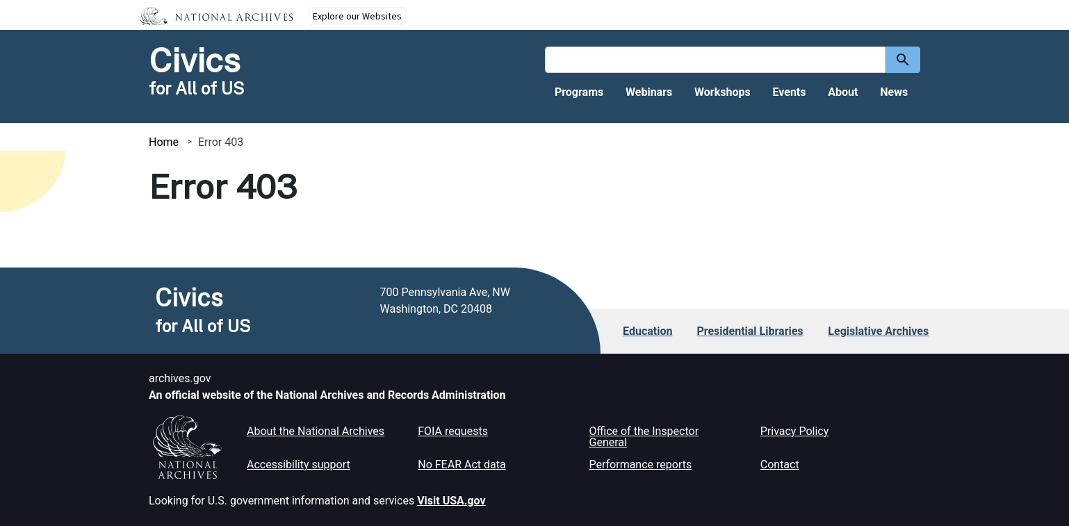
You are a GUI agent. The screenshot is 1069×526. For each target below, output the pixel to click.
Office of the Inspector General (644, 437)
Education (647, 331)
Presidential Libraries (749, 331)
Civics (194, 60)
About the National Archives (315, 431)
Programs (579, 92)
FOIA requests (453, 431)
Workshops (722, 92)
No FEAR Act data (461, 464)
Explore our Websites (357, 16)
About (843, 92)
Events (789, 92)
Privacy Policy (794, 431)
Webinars (649, 92)
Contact (779, 464)
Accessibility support (298, 464)
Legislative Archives (878, 331)
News (894, 92)
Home (164, 142)
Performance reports (640, 464)
